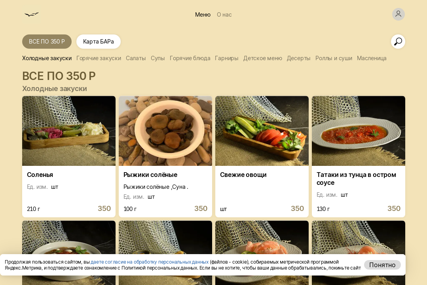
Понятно (382, 265)
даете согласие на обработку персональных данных (150, 262)
